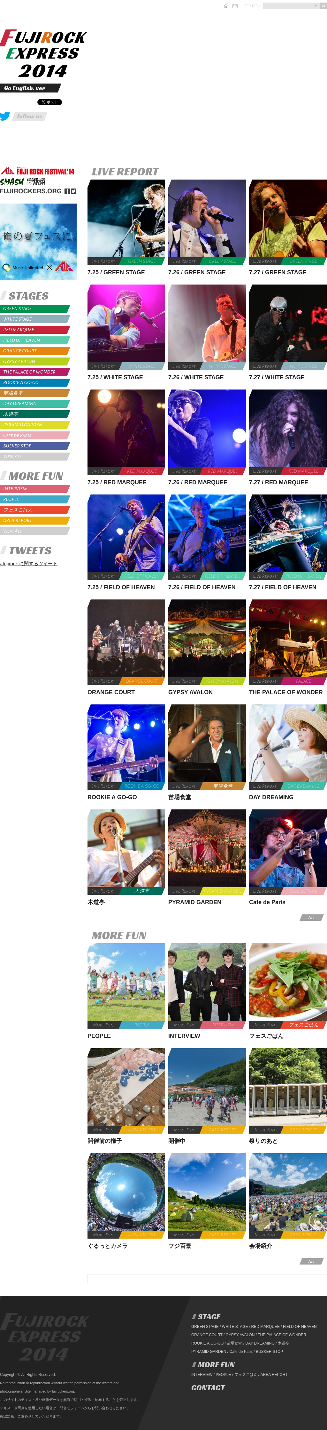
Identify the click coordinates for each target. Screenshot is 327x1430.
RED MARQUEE (18, 329)
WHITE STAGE (17, 319)
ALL (311, 917)
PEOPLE (11, 499)
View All (12, 456)
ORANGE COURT (20, 350)
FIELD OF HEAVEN (21, 340)
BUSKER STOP (17, 445)
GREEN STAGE (17, 308)
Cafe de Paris (17, 435)
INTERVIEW (15, 488)
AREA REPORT (17, 520)
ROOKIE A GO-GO (21, 382)
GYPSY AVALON (19, 361)
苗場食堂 (13, 393)
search (252, 6)
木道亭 (10, 414)
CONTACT (208, 1388)
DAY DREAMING (19, 403)
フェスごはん (18, 510)
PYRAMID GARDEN (22, 424)
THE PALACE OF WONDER (29, 371)
